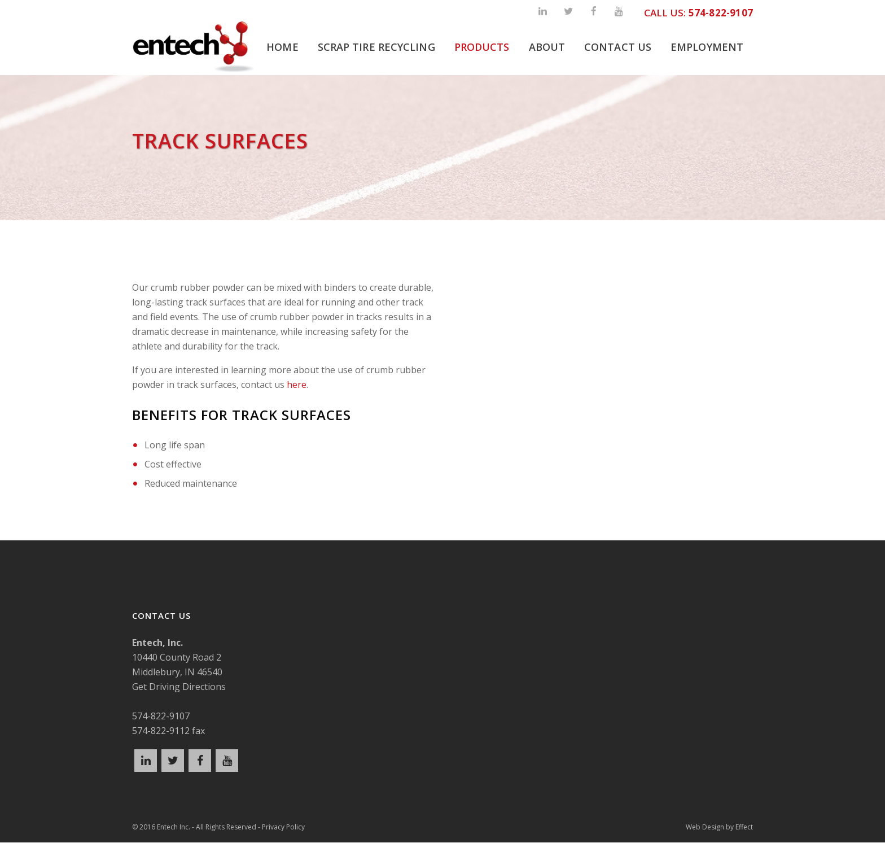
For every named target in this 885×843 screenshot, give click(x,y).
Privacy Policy (283, 828)
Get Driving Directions (179, 686)
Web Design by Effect (719, 828)
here (296, 384)
